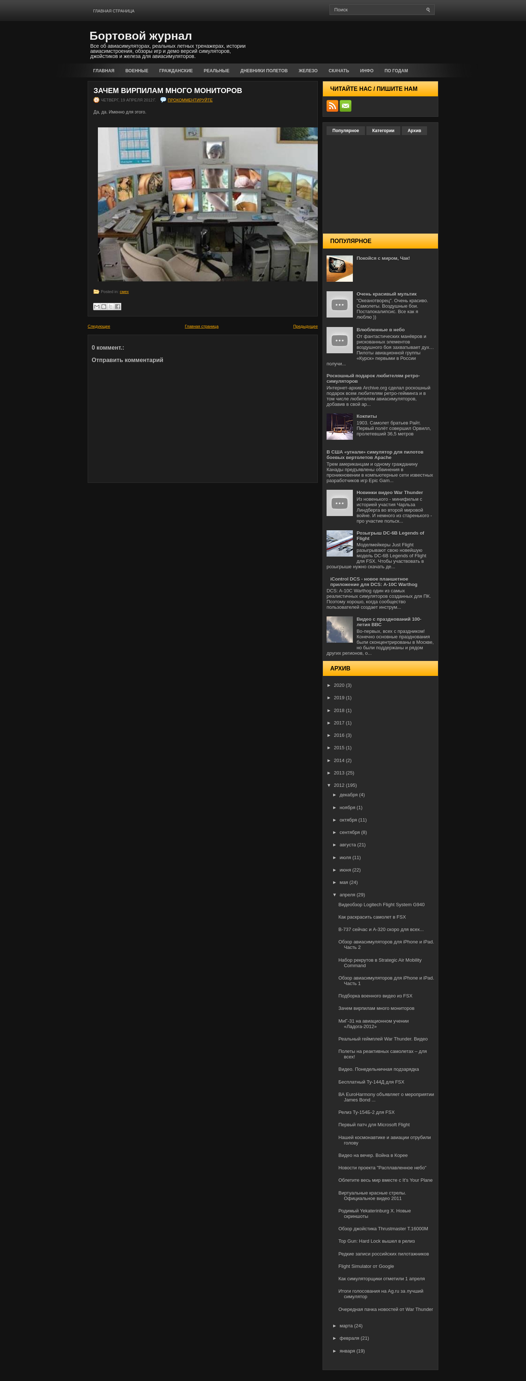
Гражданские (176, 70)
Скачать (339, 70)
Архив (414, 130)
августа (348, 844)
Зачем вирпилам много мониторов (168, 90)
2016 (340, 735)
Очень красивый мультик (386, 294)
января (348, 1351)
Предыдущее (305, 326)
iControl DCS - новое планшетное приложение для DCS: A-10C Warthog (374, 581)
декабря (349, 794)
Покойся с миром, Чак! (383, 258)
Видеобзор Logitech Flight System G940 (381, 904)
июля (346, 857)
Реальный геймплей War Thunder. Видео (383, 1039)
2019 (340, 697)
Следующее (99, 326)
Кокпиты (367, 416)
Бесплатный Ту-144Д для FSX (371, 1082)
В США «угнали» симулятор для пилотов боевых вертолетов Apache (375, 454)
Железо (308, 70)
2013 (340, 773)
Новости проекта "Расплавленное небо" (382, 1167)
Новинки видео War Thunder (390, 492)
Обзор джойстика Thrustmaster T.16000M (383, 1228)
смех (124, 291)
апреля (348, 894)
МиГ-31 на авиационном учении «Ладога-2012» (373, 1023)
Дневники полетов (264, 70)
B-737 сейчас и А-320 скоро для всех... (381, 929)
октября (349, 820)
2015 (340, 747)
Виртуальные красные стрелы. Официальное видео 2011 (372, 1195)
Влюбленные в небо (381, 329)
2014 (340, 760)
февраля (350, 1338)
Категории (383, 130)
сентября (350, 832)
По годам (396, 70)
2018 (340, 710)
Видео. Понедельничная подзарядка (378, 1069)
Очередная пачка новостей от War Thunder (385, 1309)
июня (346, 870)
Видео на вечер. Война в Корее (373, 1155)
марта (347, 1325)
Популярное (345, 130)
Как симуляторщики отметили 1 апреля (381, 1278)
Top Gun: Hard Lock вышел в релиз (376, 1241)
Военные (136, 70)
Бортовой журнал (140, 35)
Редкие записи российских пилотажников (383, 1254)
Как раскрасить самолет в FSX (372, 917)
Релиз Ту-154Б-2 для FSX (366, 1112)
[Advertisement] (352, 41)
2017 (340, 723)
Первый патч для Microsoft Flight (373, 1124)
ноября (348, 807)
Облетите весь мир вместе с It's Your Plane (385, 1180)
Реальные (216, 70)
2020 (340, 685)
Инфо (367, 70)
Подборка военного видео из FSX (375, 996)
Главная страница (113, 11)
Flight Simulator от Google (366, 1266)
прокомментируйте (190, 100)
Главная (103, 70)
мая (345, 882)
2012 (340, 785)
